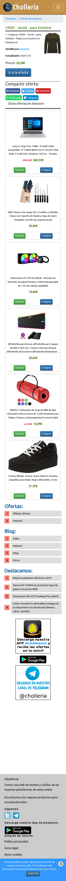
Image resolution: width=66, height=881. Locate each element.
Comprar (46, 170)
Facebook (12, 90)
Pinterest (43, 90)
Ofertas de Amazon (31, 18)
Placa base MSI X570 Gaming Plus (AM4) (35, 596)
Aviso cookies (13, 854)
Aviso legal (11, 848)
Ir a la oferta (18, 72)
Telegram (31, 97)
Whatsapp (13, 97)
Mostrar (19, 170)
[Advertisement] (33, 737)
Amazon (25, 48)
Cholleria (10, 18)
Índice (16, 538)
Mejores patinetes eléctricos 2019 (32, 577)
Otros (16, 560)
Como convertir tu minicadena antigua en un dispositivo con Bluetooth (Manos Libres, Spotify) (36, 607)
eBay (16, 553)
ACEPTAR (33, 873)
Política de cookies (46, 869)
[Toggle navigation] (58, 7)
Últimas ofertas (21, 513)
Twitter (28, 90)
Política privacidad (16, 841)
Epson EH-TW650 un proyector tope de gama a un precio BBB (35, 587)
